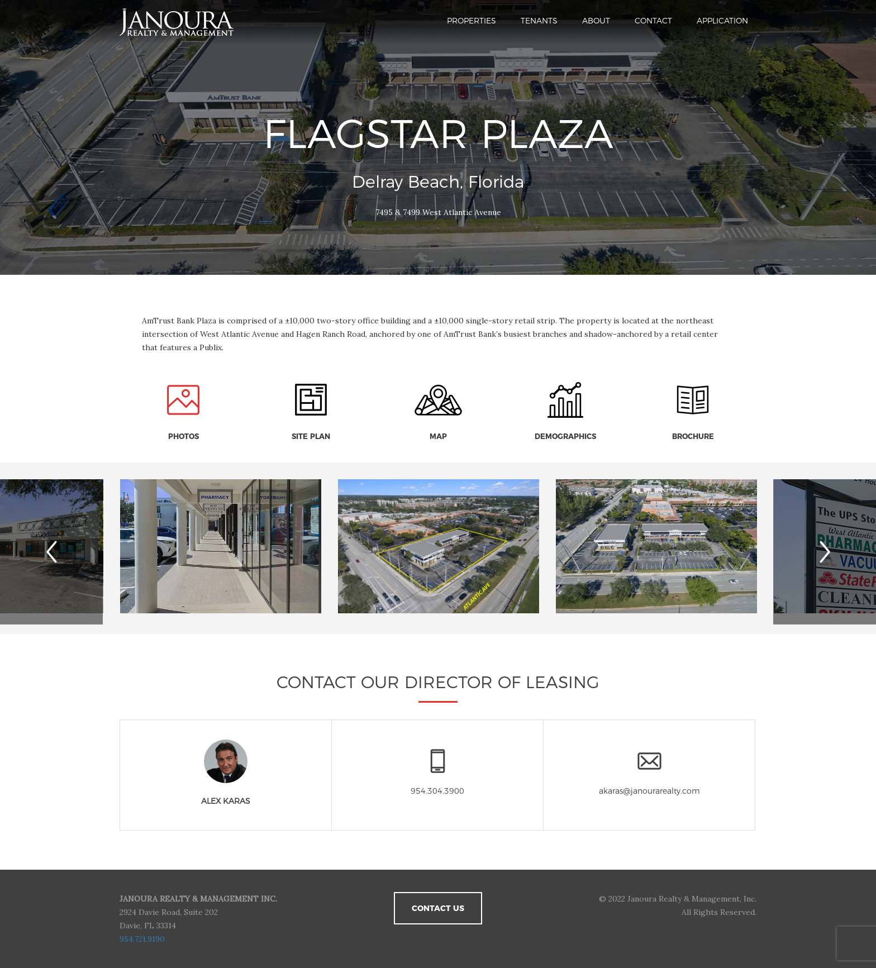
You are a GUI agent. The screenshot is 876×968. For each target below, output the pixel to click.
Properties (471, 21)
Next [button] (833, 552)
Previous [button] (67, 552)
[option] (439, 548)
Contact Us (438, 908)
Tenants (539, 21)
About (596, 21)
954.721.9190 (142, 939)
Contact (653, 21)
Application (722, 21)
